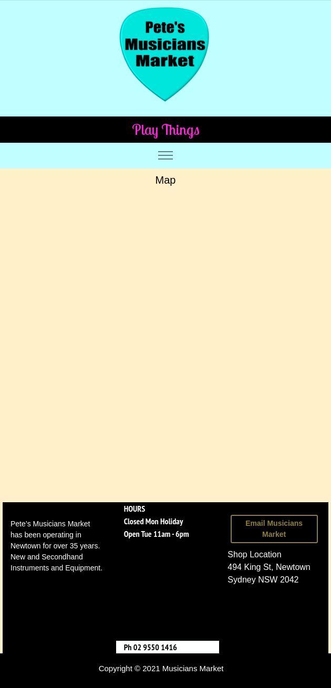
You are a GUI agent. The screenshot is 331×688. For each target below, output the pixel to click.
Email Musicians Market (274, 528)
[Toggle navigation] (165, 155)
